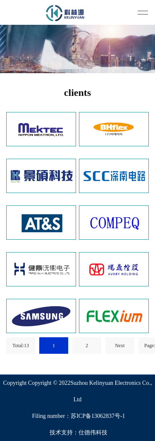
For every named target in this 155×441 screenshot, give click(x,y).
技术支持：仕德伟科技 (78, 432)
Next (119, 345)
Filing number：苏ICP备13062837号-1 (78, 416)
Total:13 (20, 345)
